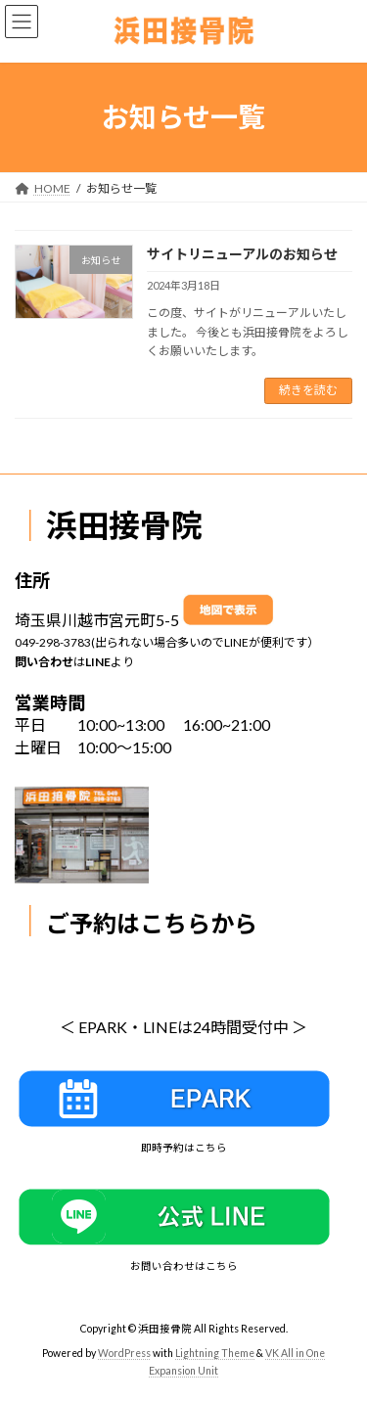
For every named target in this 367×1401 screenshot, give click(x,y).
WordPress (124, 1353)
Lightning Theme (214, 1353)
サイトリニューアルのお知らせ (242, 254)
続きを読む (308, 390)
